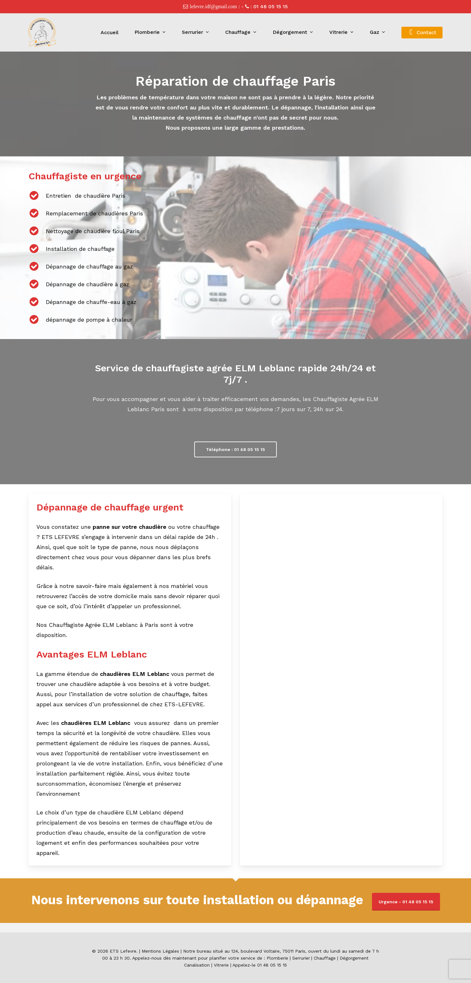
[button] (235, 449)
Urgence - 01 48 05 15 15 (406, 901)
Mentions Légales (160, 951)
